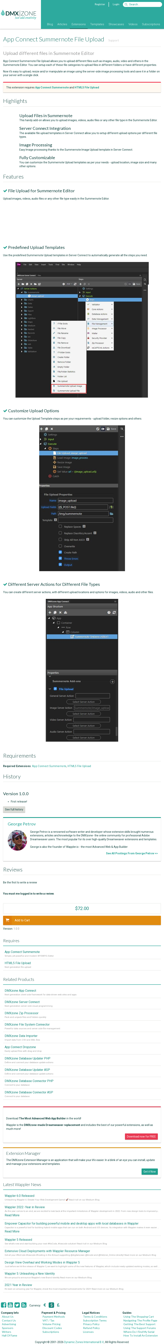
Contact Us (9, 1320)
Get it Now (150, 1171)
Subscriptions (151, 24)
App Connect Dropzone (20, 1047)
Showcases (116, 24)
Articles (62, 24)
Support (113, 40)
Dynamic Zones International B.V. (84, 1342)
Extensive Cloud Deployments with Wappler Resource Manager (47, 1251)
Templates (97, 24)
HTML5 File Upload (79, 766)
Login (116, 4)
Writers (6, 1331)
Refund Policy (91, 1328)
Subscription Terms (95, 1320)
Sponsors (7, 1328)
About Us (8, 1316)
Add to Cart (16, 920)
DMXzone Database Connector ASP (29, 1092)
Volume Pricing (51, 1324)
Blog (50, 24)
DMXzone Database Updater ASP (27, 1070)
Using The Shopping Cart (138, 1316)
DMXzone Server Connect (22, 1002)
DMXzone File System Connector (27, 1024)
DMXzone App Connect (20, 990)
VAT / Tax (48, 1320)
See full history (14, 809)
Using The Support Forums (139, 1328)
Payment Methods (53, 1316)
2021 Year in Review (18, 1285)
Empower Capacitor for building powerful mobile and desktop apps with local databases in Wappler (72, 1223)
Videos (133, 24)
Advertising (9, 1324)
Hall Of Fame (9, 1335)
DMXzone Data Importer (21, 1036)
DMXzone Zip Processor (21, 1013)
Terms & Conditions (95, 1316)
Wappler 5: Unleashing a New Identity (30, 1273)
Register (100, 4)
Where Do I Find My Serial (138, 1331)
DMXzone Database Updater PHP (27, 1058)
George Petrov (22, 823)
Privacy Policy (91, 1324)
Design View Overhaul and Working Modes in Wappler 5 (42, 1262)
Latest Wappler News (22, 1184)
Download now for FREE (141, 1136)
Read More (12, 1215)
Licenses (88, 1331)
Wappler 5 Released (18, 1240)
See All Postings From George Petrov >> (132, 853)
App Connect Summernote (49, 766)
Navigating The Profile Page (140, 1320)
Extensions (79, 24)
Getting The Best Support (139, 1324)
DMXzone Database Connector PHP (29, 1081)
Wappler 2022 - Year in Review (25, 1207)
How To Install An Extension (140, 1335)
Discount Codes (52, 1328)
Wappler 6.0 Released (19, 1196)
